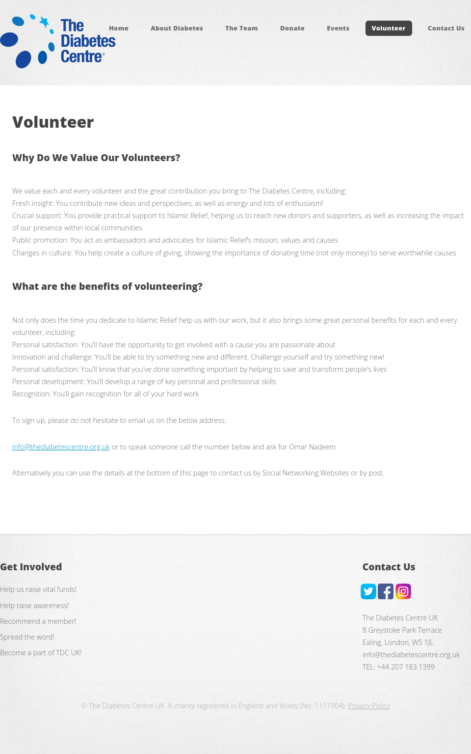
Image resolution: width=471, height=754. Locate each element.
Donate (292, 28)
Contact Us (446, 28)
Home (119, 28)
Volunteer (389, 28)
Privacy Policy (369, 705)
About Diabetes (177, 28)
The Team (241, 28)
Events (338, 28)
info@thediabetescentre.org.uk (60, 446)
